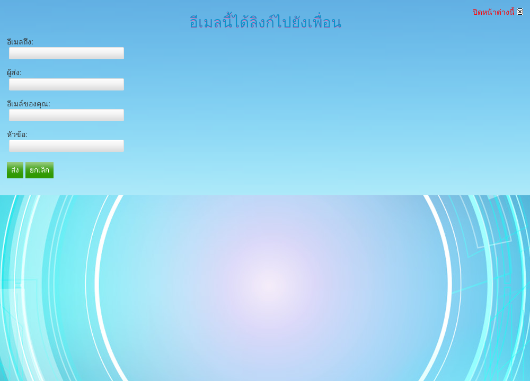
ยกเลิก (39, 170)
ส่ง (15, 170)
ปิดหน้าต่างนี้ (498, 12)
